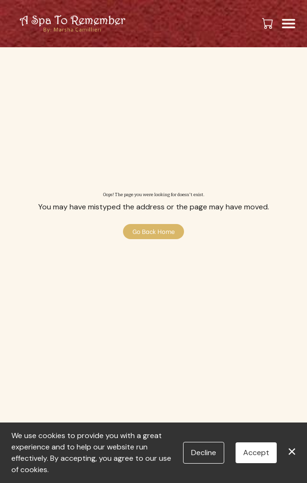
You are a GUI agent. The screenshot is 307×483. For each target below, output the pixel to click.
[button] (268, 23)
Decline (203, 452)
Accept (256, 452)
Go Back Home (153, 231)
